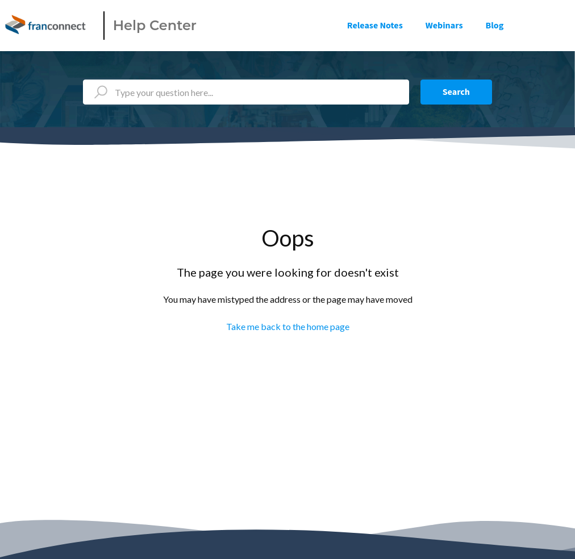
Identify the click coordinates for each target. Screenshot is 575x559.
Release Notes (375, 25)
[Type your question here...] (246, 92)
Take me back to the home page (287, 326)
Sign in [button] (550, 25)
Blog (495, 25)
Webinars (444, 25)
